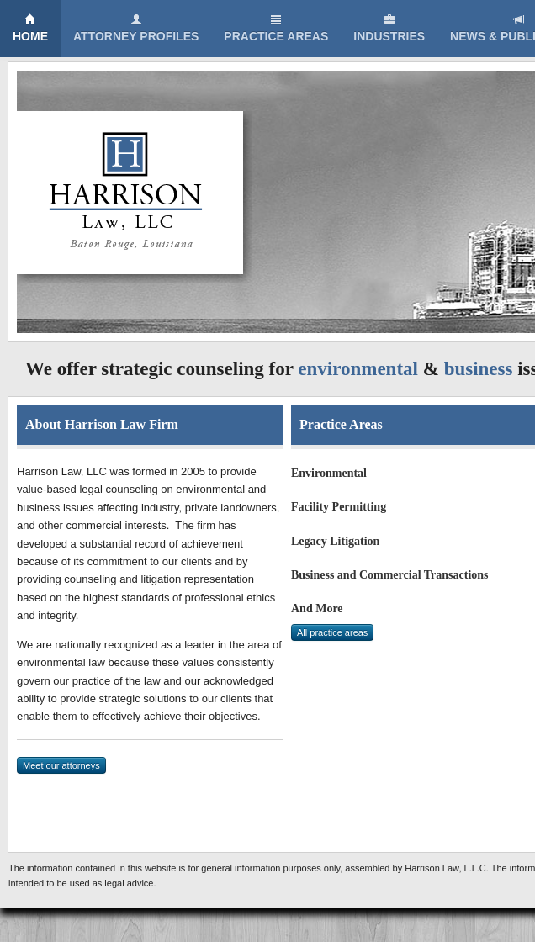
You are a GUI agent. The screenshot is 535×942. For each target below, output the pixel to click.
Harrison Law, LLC (134, 197)
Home (30, 28)
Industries (389, 28)
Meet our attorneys (61, 765)
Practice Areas (276, 28)
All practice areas (332, 632)
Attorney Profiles (136, 28)
